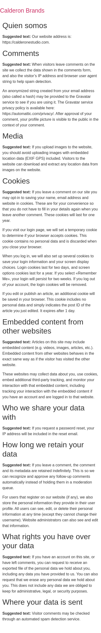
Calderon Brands (22, 10)
